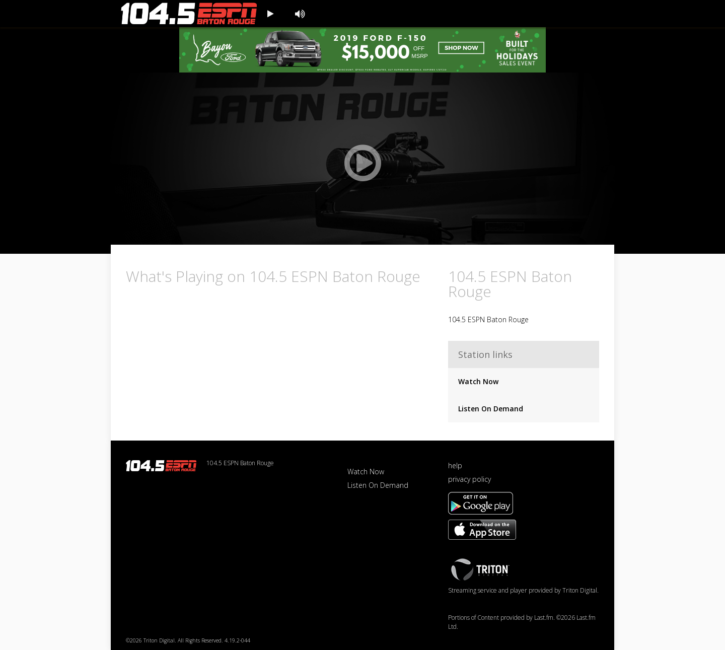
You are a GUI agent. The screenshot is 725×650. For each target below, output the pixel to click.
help (455, 465)
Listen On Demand (490, 408)
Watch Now (478, 381)
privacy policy (469, 479)
